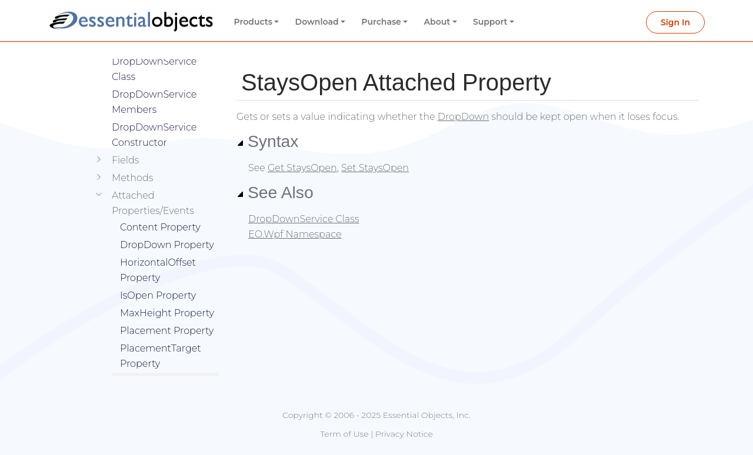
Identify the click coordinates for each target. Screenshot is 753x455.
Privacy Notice (404, 434)
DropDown (463, 116)
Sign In (675, 22)
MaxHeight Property (167, 295)
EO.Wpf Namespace (295, 234)
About (437, 21)
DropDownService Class (303, 219)
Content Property (160, 209)
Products (253, 21)
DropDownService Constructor (154, 117)
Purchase (381, 21)
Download (317, 21)
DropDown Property (167, 227)
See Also (275, 192)
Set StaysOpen (375, 167)
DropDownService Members (154, 84)
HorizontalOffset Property (158, 252)
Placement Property (167, 313)
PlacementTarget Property (160, 338)
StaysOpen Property (166, 363)
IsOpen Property (158, 277)
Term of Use (344, 434)
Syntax (267, 141)
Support (490, 21)
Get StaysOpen (302, 167)
